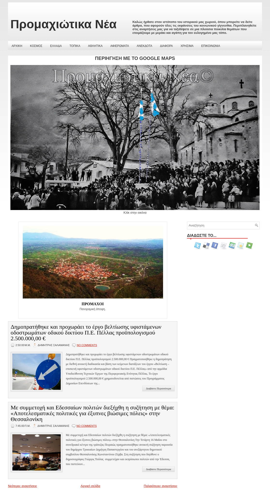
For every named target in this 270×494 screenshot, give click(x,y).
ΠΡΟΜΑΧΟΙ (93, 304)
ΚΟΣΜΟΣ (36, 46)
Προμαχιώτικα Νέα (63, 24)
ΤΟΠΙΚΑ (74, 46)
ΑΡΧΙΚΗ (17, 46)
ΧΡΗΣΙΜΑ (186, 46)
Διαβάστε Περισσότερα (158, 388)
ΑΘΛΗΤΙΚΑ (95, 46)
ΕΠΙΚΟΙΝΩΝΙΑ (210, 46)
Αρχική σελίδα (90, 486)
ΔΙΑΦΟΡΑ (166, 46)
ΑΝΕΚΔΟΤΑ (144, 46)
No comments (87, 345)
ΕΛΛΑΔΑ (56, 46)
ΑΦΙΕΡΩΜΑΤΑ (119, 46)
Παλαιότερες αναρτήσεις (160, 486)
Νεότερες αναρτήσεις (22, 486)
